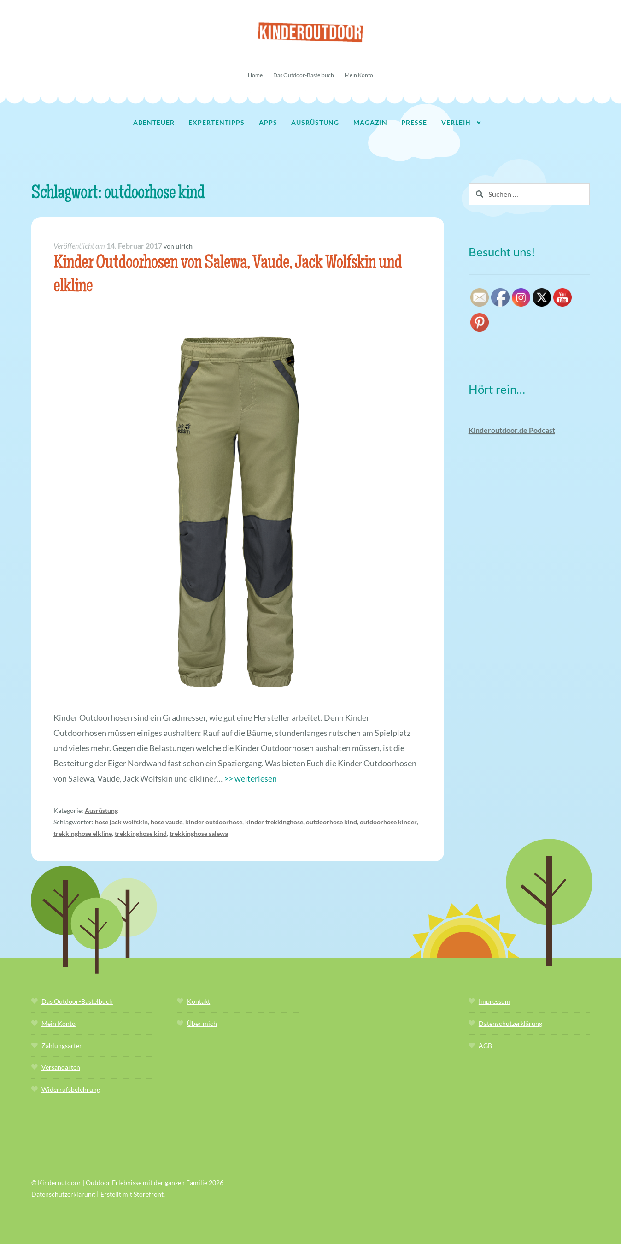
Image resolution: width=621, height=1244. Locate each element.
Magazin (370, 122)
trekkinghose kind (141, 833)
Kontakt (198, 1001)
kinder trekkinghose (274, 822)
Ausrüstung (315, 122)
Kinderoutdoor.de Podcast (512, 430)
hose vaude (166, 822)
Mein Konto (359, 74)
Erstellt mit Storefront (132, 1194)
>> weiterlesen (250, 778)
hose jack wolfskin (121, 822)
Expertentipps (216, 122)
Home (255, 74)
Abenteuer (154, 122)
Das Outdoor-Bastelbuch (303, 74)
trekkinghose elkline (82, 833)
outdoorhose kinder (388, 822)
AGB (485, 1045)
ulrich (184, 246)
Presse (414, 122)
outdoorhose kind (331, 822)
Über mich (202, 1023)
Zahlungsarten (62, 1045)
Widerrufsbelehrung (70, 1089)
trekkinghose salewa (199, 833)
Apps (268, 122)
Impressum (494, 1001)
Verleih (456, 122)
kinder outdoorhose (213, 822)
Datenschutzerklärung (510, 1023)
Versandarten (60, 1067)
